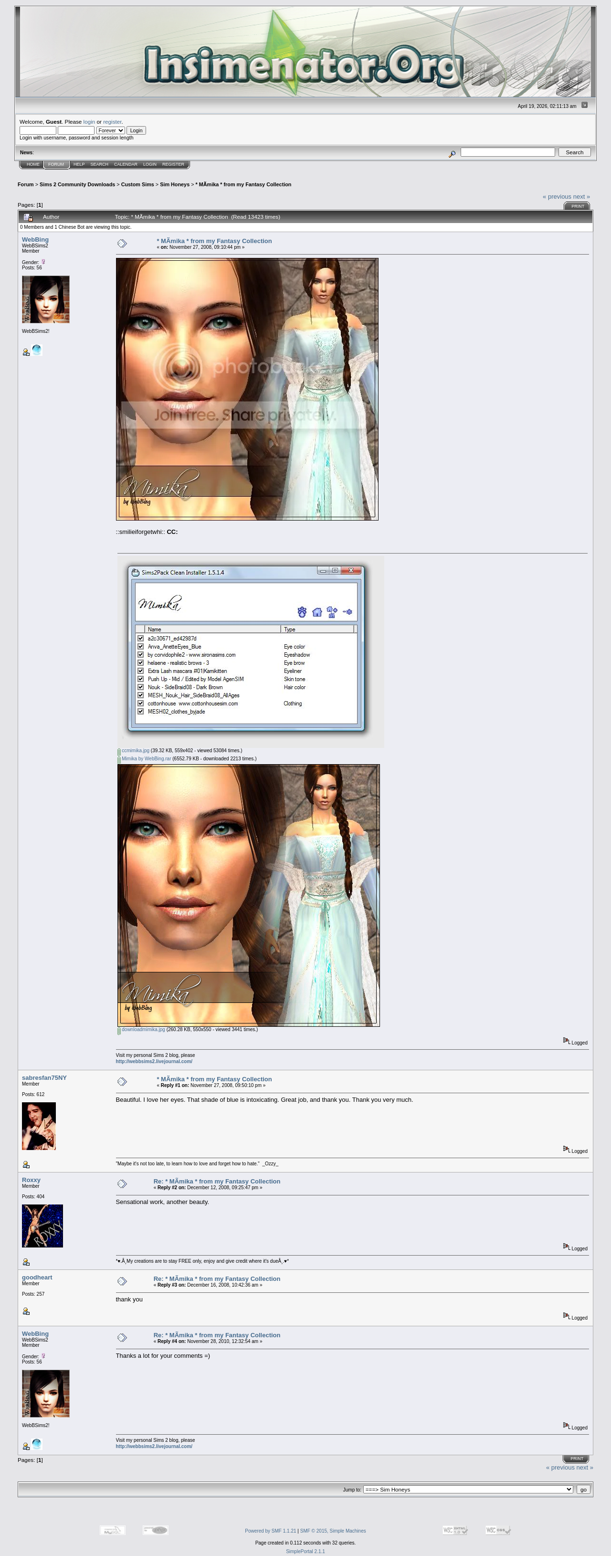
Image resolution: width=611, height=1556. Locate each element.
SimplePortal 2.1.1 (305, 1551)
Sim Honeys (175, 184)
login (89, 121)
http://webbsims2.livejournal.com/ (154, 1061)
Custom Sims (137, 184)
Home (33, 164)
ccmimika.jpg (133, 750)
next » (581, 196)
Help (79, 164)
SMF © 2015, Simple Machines (333, 1531)
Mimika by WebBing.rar (144, 758)
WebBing (35, 239)
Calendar (125, 164)
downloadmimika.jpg (141, 1029)
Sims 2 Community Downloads (77, 184)
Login (150, 164)
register (112, 121)
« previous (557, 196)
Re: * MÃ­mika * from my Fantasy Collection (217, 1181)
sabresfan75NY (44, 1077)
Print (577, 206)
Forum (56, 164)
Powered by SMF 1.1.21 (270, 1531)
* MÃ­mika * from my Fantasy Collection (244, 184)
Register (173, 164)
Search (100, 164)
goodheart (37, 1277)
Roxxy (31, 1179)
